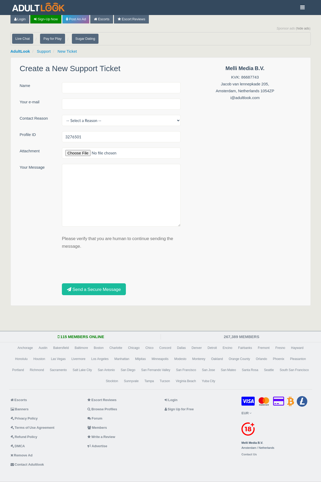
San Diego (128, 370)
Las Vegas (58, 359)
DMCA (18, 446)
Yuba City (208, 381)
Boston (98, 347)
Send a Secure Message (94, 289)
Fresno (280, 347)
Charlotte (115, 347)
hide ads (303, 28)
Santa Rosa (250, 370)
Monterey (198, 359)
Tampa (149, 381)
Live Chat (23, 38)
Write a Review (101, 437)
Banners (20, 409)
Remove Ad (22, 455)
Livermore (78, 359)
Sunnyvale (131, 381)
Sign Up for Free (179, 409)
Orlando (261, 359)
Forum (94, 418)
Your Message (32, 167)
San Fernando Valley (155, 370)
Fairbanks (245, 347)
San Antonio (106, 370)
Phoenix (278, 359)
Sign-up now (46, 19)
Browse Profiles (102, 409)
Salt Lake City (82, 370)
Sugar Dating (85, 38)
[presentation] (102, 265)
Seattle (269, 370)
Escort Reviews (131, 19)
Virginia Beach (186, 381)
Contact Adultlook (27, 464)
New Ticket (67, 51)
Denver (197, 347)
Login (20, 19)
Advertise (97, 446)
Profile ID (28, 135)
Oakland (217, 359)
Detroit (212, 347)
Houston (39, 359)
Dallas (181, 347)
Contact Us (249, 454)
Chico (149, 347)
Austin (43, 347)
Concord (165, 347)
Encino (228, 347)
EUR (246, 413)
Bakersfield (61, 347)
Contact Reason (34, 118)
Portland (18, 370)
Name (25, 85)
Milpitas (140, 359)
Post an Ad (76, 19)
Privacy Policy (24, 418)
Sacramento (58, 370)
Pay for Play (52, 38)
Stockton (112, 381)
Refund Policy (24, 437)
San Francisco (186, 370)
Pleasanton (298, 359)
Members (97, 427)
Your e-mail (29, 102)
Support (44, 51)
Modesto (180, 359)
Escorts (101, 19)
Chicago (134, 347)
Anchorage (25, 347)
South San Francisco (294, 370)
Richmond (37, 370)
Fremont (264, 347)
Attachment (30, 151)
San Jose (208, 370)
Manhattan (121, 359)
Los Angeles (100, 359)
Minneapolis (160, 359)
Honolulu (21, 359)
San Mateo (228, 370)
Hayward (297, 347)
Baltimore (81, 347)
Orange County (239, 359)
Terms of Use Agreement (33, 427)
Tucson (165, 381)
